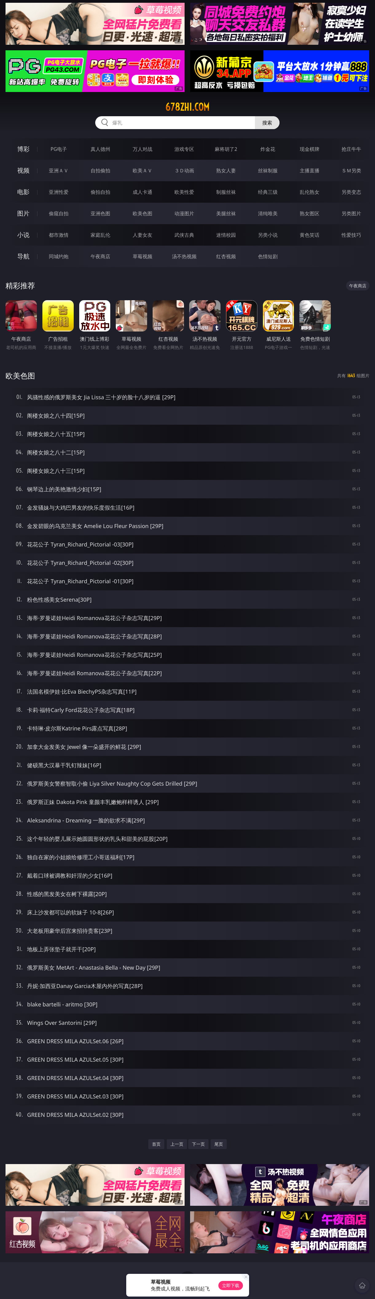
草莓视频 (142, 256)
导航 (23, 256)
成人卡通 (142, 192)
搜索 (267, 122)
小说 (23, 235)
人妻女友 (142, 235)
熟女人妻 (226, 170)
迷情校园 (226, 235)
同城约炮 (58, 256)
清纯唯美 (268, 213)
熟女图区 (309, 213)
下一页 (198, 1144)
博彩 (23, 149)
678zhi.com (187, 107)
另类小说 (268, 235)
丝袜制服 (268, 170)
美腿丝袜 (226, 213)
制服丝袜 (226, 192)
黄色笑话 (309, 235)
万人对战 (142, 149)
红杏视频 (226, 256)
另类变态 (351, 192)
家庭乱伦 (100, 235)
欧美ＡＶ (142, 170)
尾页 (218, 1144)
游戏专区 (184, 149)
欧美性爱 (184, 192)
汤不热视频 (184, 256)
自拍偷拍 (100, 170)
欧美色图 (142, 213)
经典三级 (268, 192)
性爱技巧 (351, 235)
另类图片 (351, 213)
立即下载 (230, 1285)
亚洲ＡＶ (58, 170)
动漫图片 (184, 213)
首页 (156, 1144)
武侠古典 (184, 235)
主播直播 (309, 170)
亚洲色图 (100, 213)
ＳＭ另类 (351, 170)
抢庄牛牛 (351, 149)
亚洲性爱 (58, 192)
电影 (23, 192)
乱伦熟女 (309, 192)
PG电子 (58, 149)
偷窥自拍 (58, 213)
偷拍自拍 (100, 192)
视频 (23, 170)
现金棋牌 (309, 149)
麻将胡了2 (226, 149)
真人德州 (100, 149)
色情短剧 (268, 256)
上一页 (176, 1144)
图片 (23, 213)
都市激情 (58, 235)
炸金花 (267, 149)
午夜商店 (100, 256)
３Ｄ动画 (184, 170)
